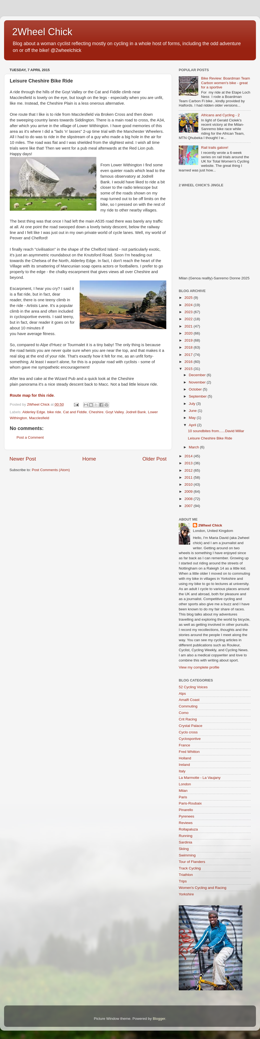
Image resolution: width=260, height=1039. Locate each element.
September (198, 396)
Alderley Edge (33, 412)
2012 (189, 470)
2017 (189, 355)
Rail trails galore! (214, 147)
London (185, 784)
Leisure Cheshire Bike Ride (210, 438)
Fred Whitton (189, 752)
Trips (183, 881)
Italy (182, 771)
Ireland (184, 765)
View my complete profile (199, 667)
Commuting (188, 706)
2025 (189, 298)
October (196, 389)
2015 (189, 369)
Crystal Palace (190, 726)
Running (185, 836)
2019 (189, 340)
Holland (185, 758)
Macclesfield (39, 418)
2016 (189, 362)
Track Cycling (190, 868)
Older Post (154, 459)
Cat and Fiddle (75, 412)
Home (89, 459)
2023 (189, 312)
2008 (189, 499)
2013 (189, 463)
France (184, 745)
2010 (189, 484)
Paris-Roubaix (190, 803)
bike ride (54, 412)
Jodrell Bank (136, 412)
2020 (189, 333)
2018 (189, 347)
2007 (189, 506)
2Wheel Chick (42, 31)
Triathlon (186, 875)
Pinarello (186, 810)
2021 (189, 326)
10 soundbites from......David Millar (216, 431)
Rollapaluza (188, 829)
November (198, 382)
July (192, 404)
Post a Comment (30, 437)
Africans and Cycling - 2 (220, 115)
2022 (189, 319)
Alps (182, 693)
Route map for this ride (32, 395)
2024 (189, 305)
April (193, 425)
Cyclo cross (188, 732)
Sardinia (185, 842)
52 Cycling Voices (193, 687)
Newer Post (22, 459)
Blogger (159, 1019)
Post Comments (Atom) (51, 470)
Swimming (187, 855)
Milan (183, 791)
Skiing (184, 849)
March (194, 447)
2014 (189, 456)
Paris (183, 797)
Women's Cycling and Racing (202, 888)
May (193, 418)
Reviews (186, 823)
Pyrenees (186, 816)
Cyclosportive (190, 739)
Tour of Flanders (192, 862)
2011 (189, 477)
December (198, 375)
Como (183, 713)
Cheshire (96, 412)
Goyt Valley (115, 412)
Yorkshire (186, 894)
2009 (189, 491)
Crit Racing (188, 719)
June (193, 411)
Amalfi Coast (189, 700)
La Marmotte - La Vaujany (199, 778)
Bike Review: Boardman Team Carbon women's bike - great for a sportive (225, 82)
